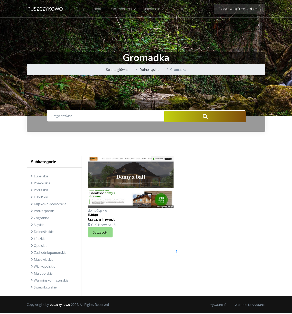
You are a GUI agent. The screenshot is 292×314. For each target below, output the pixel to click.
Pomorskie (40, 184)
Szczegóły (100, 233)
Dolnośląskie (149, 69)
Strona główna (117, 69)
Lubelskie (40, 177)
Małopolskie (42, 274)
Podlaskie (40, 191)
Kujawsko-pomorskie (48, 205)
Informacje (154, 9)
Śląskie (37, 225)
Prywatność (216, 305)
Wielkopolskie (43, 267)
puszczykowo (45, 9)
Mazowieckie (42, 260)
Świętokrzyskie (44, 288)
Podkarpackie (43, 211)
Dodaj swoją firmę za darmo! (239, 9)
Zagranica (40, 218)
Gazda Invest (101, 220)
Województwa (123, 9)
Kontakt (177, 9)
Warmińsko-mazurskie (50, 281)
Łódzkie (38, 239)
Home (98, 9)
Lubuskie (39, 198)
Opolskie (39, 246)
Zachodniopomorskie (48, 253)
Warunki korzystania (249, 305)
